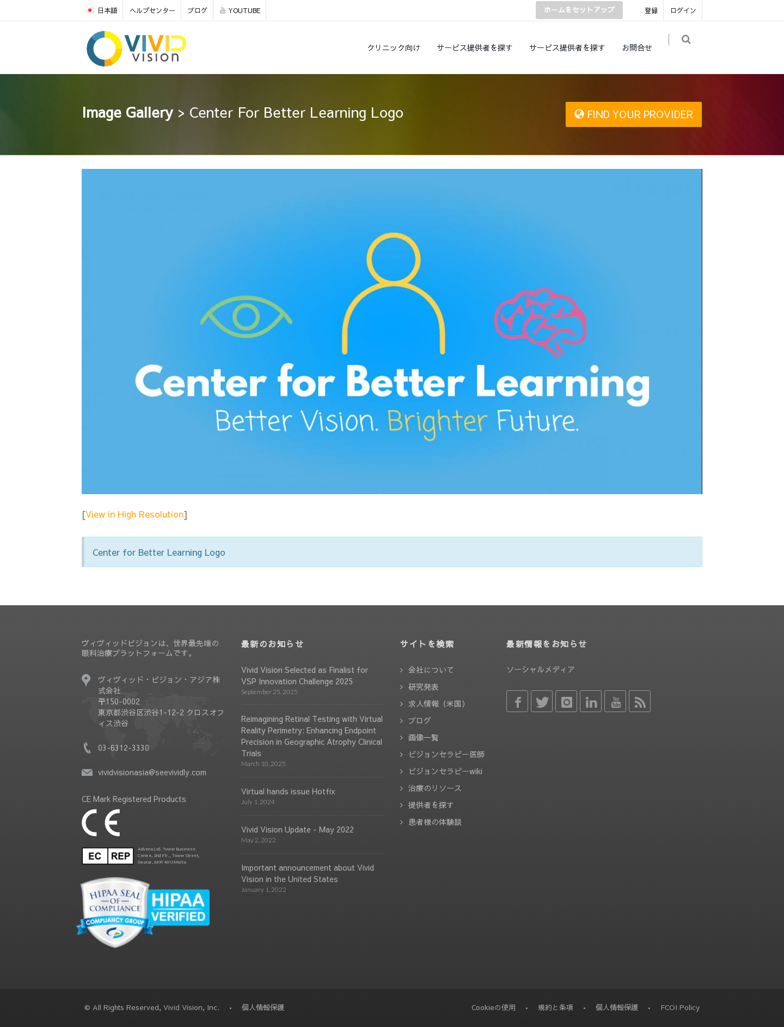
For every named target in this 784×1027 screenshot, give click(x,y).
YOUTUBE (240, 10)
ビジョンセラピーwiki (445, 770)
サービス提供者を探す (480, 47)
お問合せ (642, 47)
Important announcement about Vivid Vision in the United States (307, 873)
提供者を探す (431, 804)
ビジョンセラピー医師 (446, 754)
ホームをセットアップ (579, 10)
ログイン (683, 10)
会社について (431, 669)
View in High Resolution (134, 514)
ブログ (197, 10)
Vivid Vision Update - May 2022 (297, 829)
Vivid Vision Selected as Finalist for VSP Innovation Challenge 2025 (304, 675)
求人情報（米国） (438, 703)
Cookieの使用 (493, 1007)
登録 (651, 10)
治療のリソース (435, 787)
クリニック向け (399, 47)
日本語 (101, 10)
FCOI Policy (680, 1007)
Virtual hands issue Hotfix (288, 791)
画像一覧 (423, 737)
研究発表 (423, 686)
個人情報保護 (617, 1007)
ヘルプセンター (152, 10)
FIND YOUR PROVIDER (633, 114)
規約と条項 (555, 1007)
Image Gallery (127, 111)
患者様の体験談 (435, 821)
